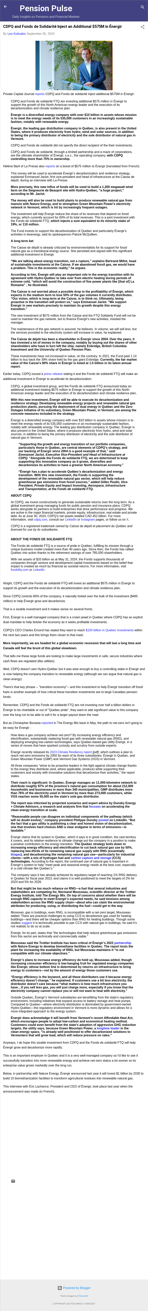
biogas (16, 854)
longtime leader (108, 1028)
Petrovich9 (83, 1296)
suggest (26, 922)
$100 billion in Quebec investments (110, 630)
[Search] (142, 8)
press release (53, 374)
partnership (122, 943)
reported (47, 723)
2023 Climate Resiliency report (71, 752)
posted (103, 820)
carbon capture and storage (91, 858)
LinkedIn (71, 519)
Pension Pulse (46, 8)
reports (40, 94)
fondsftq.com (20, 569)
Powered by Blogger (74, 1288)
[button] (142, 28)
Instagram (88, 519)
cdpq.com (40, 519)
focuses (95, 806)
